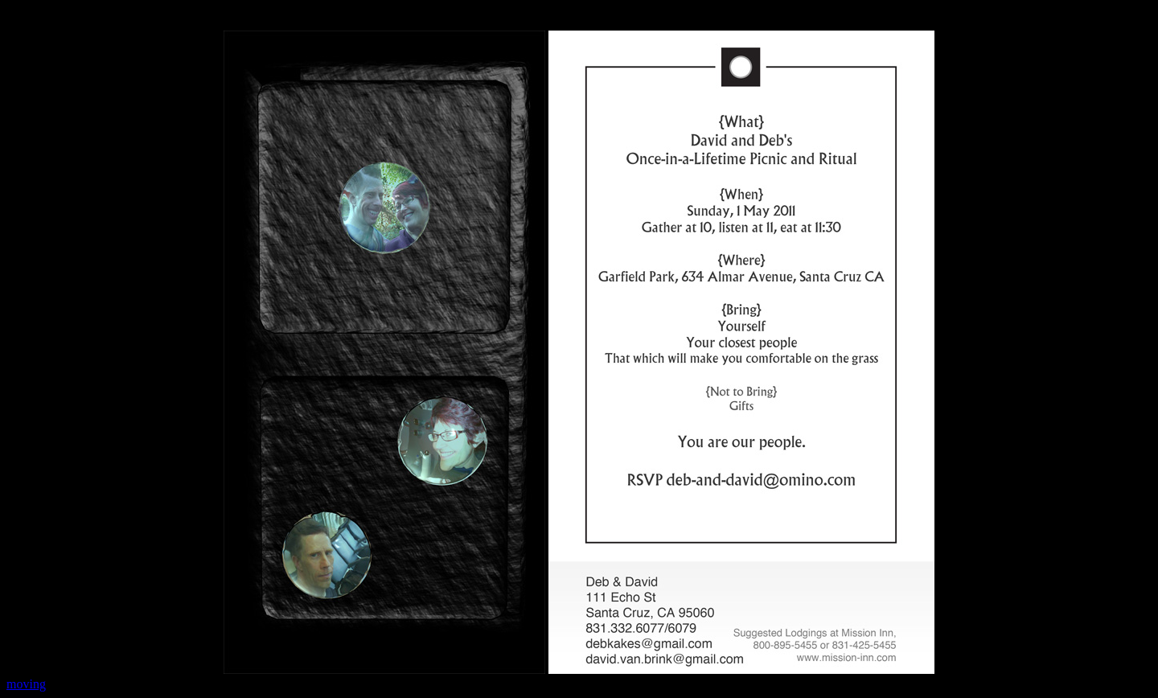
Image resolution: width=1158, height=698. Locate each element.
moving (26, 684)
